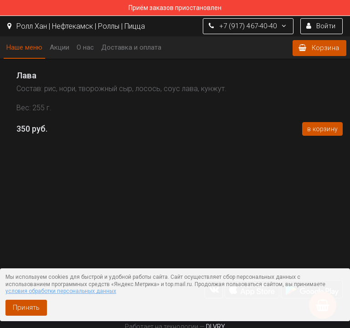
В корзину (322, 129)
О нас (85, 47)
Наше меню (24, 47)
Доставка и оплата (131, 47)
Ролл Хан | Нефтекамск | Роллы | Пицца (76, 26)
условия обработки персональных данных (60, 291)
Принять (26, 307)
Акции (59, 47)
